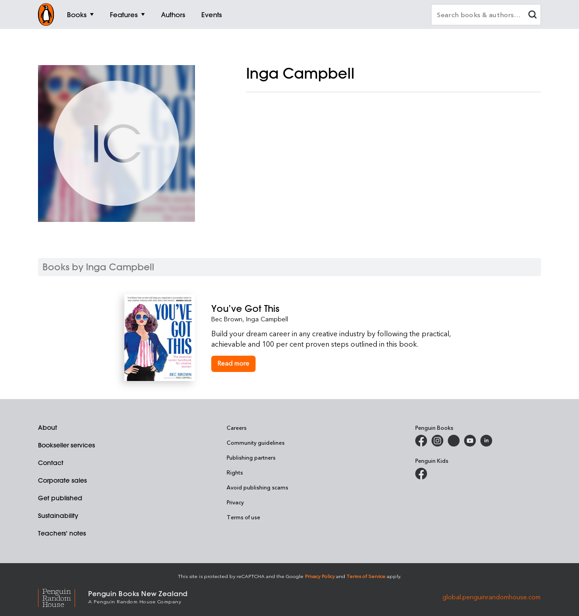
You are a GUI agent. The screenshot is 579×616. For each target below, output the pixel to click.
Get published (60, 498)
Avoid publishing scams (257, 487)
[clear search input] (532, 15)
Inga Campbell (267, 319)
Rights (235, 472)
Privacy (235, 502)
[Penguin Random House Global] (63, 597)
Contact (50, 463)
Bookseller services (66, 445)
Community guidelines (256, 442)
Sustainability (58, 516)
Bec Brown (226, 319)
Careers (237, 427)
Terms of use (243, 517)
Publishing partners (251, 457)
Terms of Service (365, 576)
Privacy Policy (320, 576)
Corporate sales (62, 480)
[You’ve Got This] (333, 308)
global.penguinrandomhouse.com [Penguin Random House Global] (491, 596)
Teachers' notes (62, 533)
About (47, 427)
